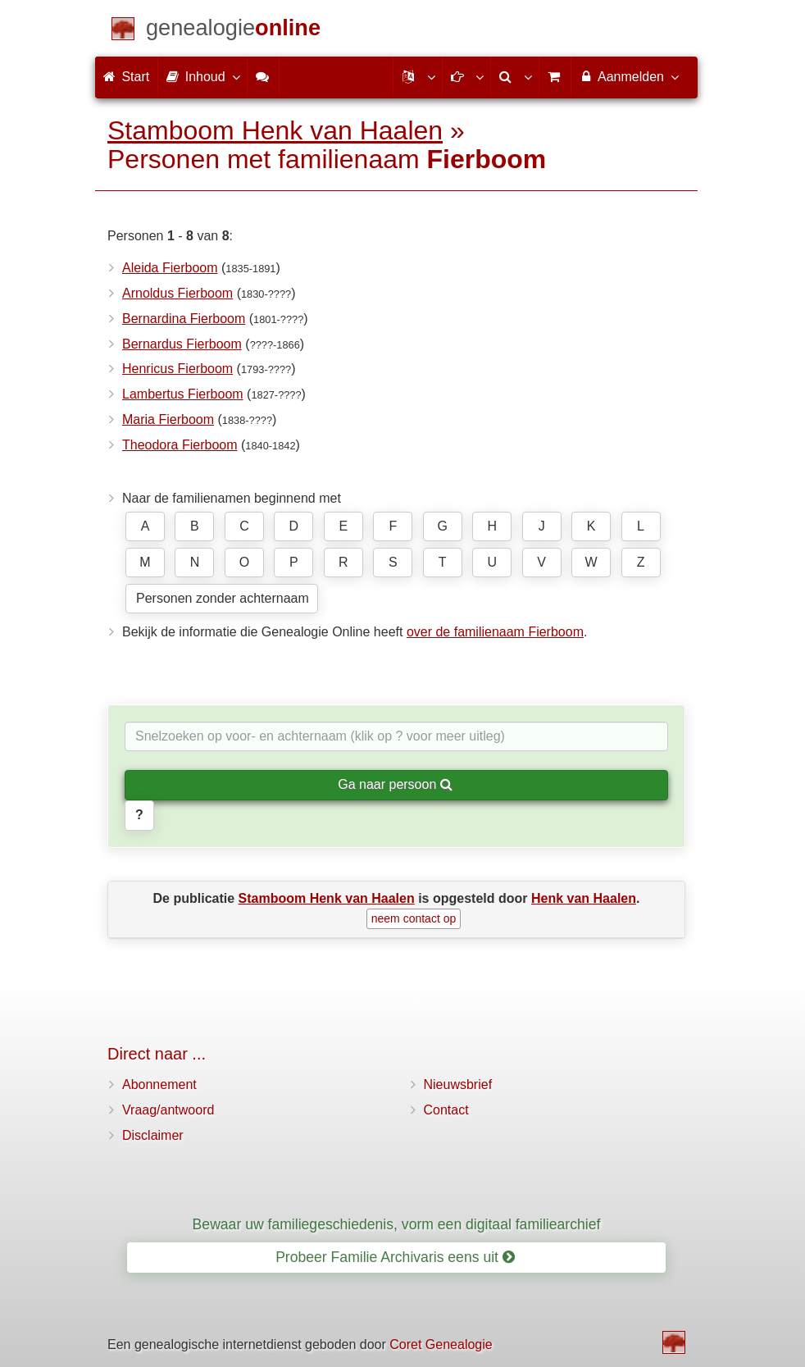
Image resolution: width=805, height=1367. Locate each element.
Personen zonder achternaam (222, 598)
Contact (446, 1110)
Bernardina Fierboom (183, 319)
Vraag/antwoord (168, 1110)
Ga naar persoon (395, 784)
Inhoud (202, 76)
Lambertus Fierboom (182, 394)
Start (126, 77)
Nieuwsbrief (458, 1084)
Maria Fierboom (168, 419)
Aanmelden (628, 76)
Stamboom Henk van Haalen (275, 130)
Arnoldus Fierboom (177, 293)
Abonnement (159, 1084)
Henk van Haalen (583, 898)
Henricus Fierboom (177, 369)
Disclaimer (153, 1135)
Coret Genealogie (440, 1344)
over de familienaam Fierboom (495, 632)
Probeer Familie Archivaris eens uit (395, 1257)
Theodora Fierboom (180, 445)
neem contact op (414, 918)
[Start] (233, 31)
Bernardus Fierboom (182, 344)
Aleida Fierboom (170, 268)
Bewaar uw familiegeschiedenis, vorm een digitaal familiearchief (397, 1224)
